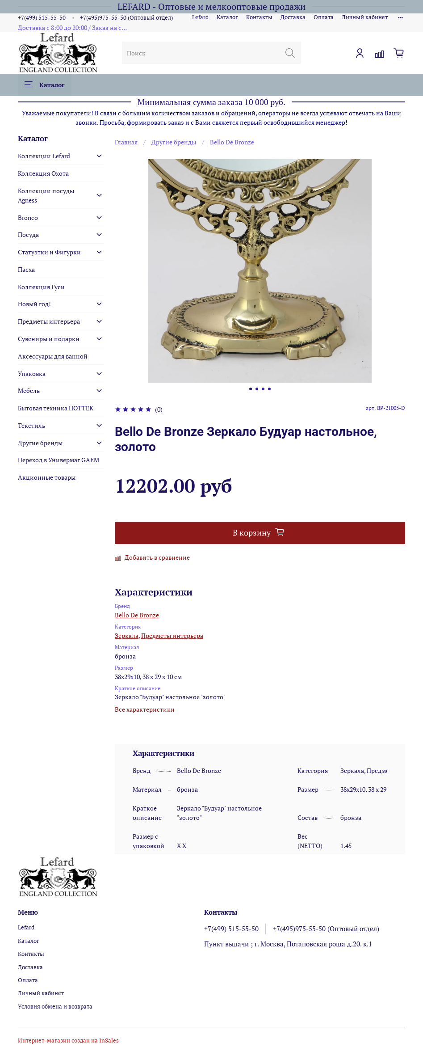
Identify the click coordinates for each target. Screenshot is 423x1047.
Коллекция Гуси (41, 287)
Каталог (227, 17)
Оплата (324, 17)
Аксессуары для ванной (53, 356)
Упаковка (32, 373)
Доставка (293, 17)
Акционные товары (46, 477)
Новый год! (34, 304)
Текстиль (31, 425)
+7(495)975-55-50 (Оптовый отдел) (126, 17)
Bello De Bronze (232, 142)
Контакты (259, 17)
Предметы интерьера (172, 635)
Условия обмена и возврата (55, 1006)
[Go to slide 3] (263, 389)
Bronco (28, 217)
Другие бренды (173, 142)
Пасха (26, 269)
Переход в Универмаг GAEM (58, 460)
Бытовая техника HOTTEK (55, 408)
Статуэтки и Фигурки (49, 252)
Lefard (200, 17)
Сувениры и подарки (49, 338)
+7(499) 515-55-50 (42, 17)
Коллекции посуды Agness (46, 195)
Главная (126, 142)
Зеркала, (127, 635)
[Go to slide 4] (269, 389)
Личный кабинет (365, 17)
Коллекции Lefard (44, 156)
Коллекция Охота (43, 173)
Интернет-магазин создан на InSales (68, 1040)
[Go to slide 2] (256, 389)
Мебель (29, 390)
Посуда (28, 234)
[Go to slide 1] (250, 389)
